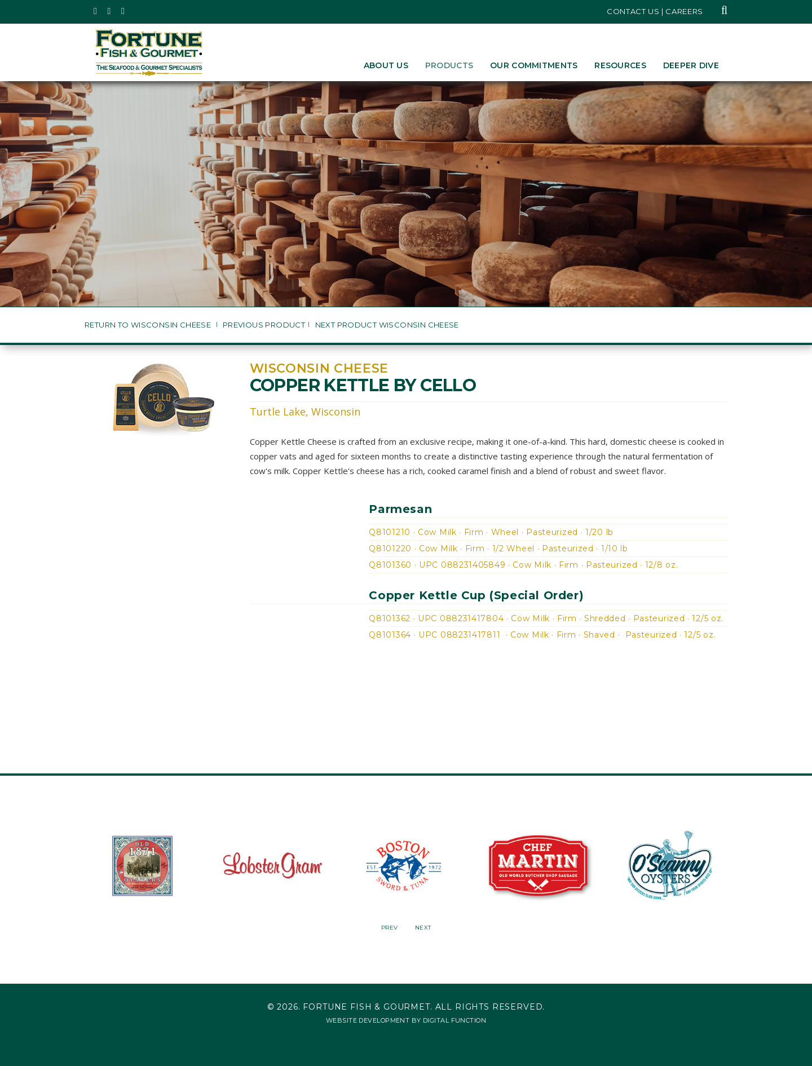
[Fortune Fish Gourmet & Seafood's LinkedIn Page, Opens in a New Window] (123, 11)
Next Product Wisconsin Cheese (387, 325)
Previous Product (264, 325)
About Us (386, 65)
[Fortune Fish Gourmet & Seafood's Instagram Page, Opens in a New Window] (110, 11)
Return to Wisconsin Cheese (149, 325)
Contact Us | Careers (655, 11)
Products (449, 65)
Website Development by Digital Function (406, 1020)
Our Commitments (533, 65)
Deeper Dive (691, 65)
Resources (620, 65)
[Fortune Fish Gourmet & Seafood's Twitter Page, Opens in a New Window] (96, 11)
